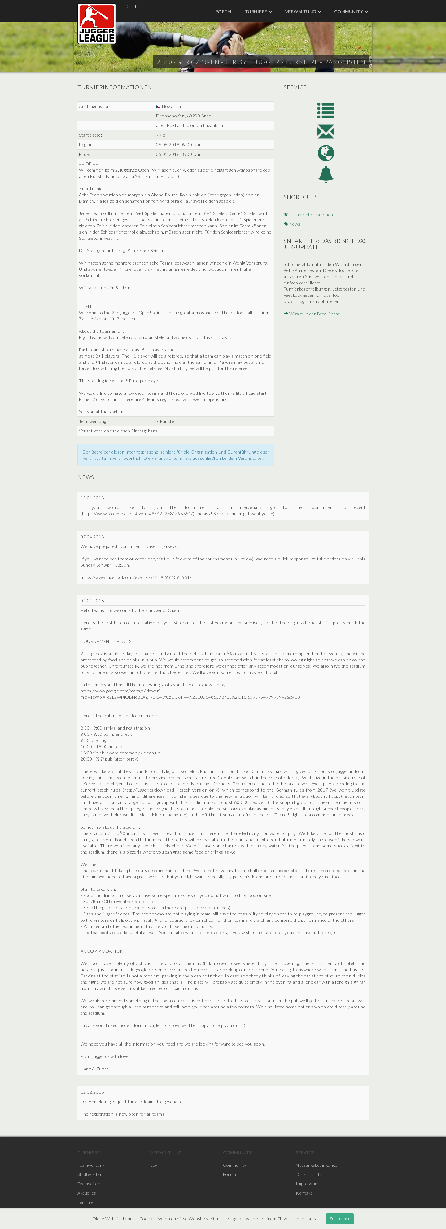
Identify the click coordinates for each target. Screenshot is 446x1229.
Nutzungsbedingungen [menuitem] (318, 1165)
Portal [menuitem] (224, 11)
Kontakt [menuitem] (304, 1193)
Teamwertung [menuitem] (91, 1165)
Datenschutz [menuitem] (309, 1174)
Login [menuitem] (155, 1165)
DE (128, 6)
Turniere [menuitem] (259, 11)
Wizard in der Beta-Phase (312, 313)
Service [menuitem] (305, 1152)
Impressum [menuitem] (307, 1183)
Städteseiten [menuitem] (90, 1174)
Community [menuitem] (351, 11)
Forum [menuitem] (229, 1174)
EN (138, 6)
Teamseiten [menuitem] (88, 1183)
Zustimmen (340, 1218)
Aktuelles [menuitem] (86, 1193)
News (292, 223)
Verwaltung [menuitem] (303, 11)
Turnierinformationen (308, 214)
